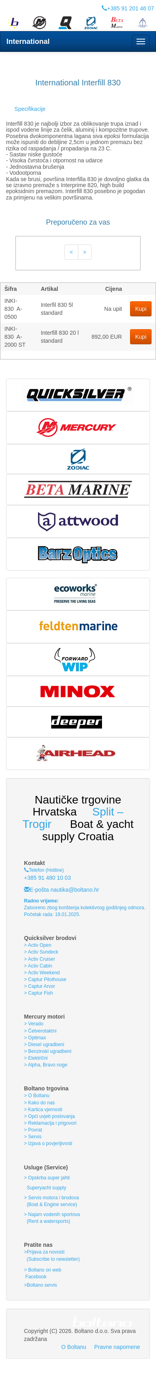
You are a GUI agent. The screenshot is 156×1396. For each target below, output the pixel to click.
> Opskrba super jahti (47, 1178)
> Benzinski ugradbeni (47, 1051)
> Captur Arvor (39, 986)
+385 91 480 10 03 (47, 878)
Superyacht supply (45, 1188)
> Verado (33, 1024)
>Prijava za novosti (44, 1252)
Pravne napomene (117, 1347)
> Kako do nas (39, 1103)
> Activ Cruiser (39, 959)
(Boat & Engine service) (52, 1204)
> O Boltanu (37, 1095)
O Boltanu (73, 1347)
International (28, 41)
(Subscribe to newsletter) (52, 1259)
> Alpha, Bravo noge (45, 1065)
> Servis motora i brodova (51, 1198)
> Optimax (35, 1038)
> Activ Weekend (42, 972)
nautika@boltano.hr (74, 890)
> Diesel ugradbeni (44, 1044)
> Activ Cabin (38, 966)
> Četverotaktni (40, 1031)
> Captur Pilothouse (45, 979)
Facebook (35, 1277)
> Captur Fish (38, 993)
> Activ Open (37, 945)
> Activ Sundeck (41, 952)
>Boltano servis (40, 1285)
